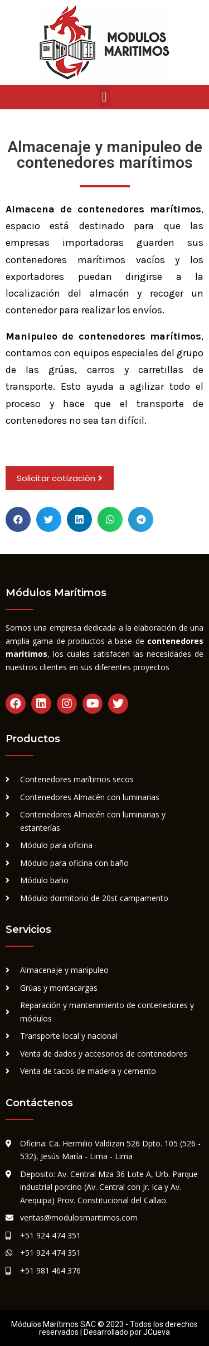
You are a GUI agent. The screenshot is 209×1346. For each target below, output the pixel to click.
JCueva (156, 1332)
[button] (104, 97)
